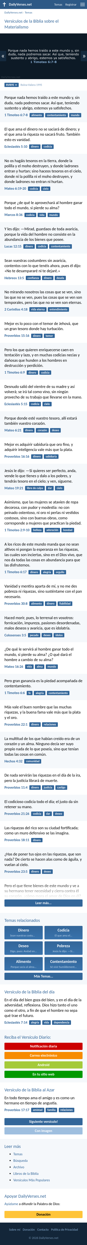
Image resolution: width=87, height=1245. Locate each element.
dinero (35, 146)
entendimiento (58, 309)
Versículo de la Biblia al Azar (29, 1090)
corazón (42, 430)
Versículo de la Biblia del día (29, 992)
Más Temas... (43, 976)
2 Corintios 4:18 (16, 309)
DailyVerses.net (13, 12)
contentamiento (56, 115)
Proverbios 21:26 (16, 814)
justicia (48, 787)
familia (51, 1110)
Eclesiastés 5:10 (15, 146)
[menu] (82, 6)
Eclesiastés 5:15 (15, 404)
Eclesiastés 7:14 (15, 1022)
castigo (61, 787)
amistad (37, 1110)
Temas (58, 5)
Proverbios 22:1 (16, 724)
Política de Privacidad (64, 1230)
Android (43, 1065)
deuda (60, 278)
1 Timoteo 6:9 (14, 372)
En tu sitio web (43, 1074)
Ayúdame (11, 1204)
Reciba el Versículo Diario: (27, 1037)
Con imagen (43, 1131)
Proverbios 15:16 (16, 335)
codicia (48, 146)
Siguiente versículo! (43, 1121)
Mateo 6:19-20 (15, 188)
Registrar (71, 5)
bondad (67, 530)
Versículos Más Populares (31, 1180)
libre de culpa (35, 488)
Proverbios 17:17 (16, 1110)
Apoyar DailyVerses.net (25, 1196)
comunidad (32, 761)
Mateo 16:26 (13, 666)
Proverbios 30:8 (16, 603)
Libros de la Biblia (25, 1173)
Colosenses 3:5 (15, 635)
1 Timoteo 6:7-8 (16, 115)
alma (40, 666)
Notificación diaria (43, 1046)
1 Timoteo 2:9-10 (17, 530)
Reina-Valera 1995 (31, 85)
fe (29, 693)
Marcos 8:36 (13, 215)
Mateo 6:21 (12, 430)
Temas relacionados (22, 920)
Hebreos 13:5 (14, 278)
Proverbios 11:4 (16, 787)
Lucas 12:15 (13, 246)
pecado (34, 635)
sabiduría (51, 456)
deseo (55, 430)
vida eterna (38, 309)
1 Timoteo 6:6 (14, 693)
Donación (43, 1214)
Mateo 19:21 (13, 488)
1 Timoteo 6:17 (15, 572)
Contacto (43, 1230)
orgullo (60, 572)
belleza (37, 530)
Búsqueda (20, 1160)
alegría (47, 572)
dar (50, 488)
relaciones (50, 724)
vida (42, 215)
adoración (52, 530)
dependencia (61, 1022)
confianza (33, 278)
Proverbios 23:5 (16, 871)
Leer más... (43, 903)
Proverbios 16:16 (16, 456)
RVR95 (11, 85)
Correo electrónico (43, 1055)
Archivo (18, 1167)
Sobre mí (14, 1230)
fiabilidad (65, 603)
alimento (36, 115)
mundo (75, 115)
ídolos (59, 635)
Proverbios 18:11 (16, 840)
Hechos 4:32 (13, 761)
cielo (46, 188)
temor (49, 335)
